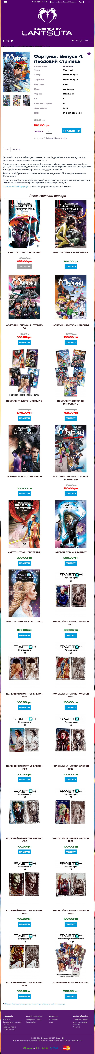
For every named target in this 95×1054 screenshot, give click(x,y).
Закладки (76, 1024)
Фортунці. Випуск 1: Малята (71, 325)
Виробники (53, 1019)
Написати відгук (60, 138)
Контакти (6, 1019)
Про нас (6, 1024)
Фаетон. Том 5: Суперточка (24, 621)
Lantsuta (22, 1004)
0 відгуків (49, 138)
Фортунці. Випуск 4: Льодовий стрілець (33, 46)
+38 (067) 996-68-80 (40, 2)
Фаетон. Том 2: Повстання (70, 252)
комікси (53, 1004)
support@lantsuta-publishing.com (63, 2)
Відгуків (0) (17, 149)
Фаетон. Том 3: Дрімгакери (24, 476)
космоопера (61, 1004)
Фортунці (40, 1004)
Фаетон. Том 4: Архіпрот (71, 552)
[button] (16, 72)
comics (28, 1004)
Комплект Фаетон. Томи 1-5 (24, 401)
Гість (82, 2)
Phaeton (8, 1004)
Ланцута (47, 1004)
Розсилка (76, 1027)
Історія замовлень (80, 1022)
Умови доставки (9, 1027)
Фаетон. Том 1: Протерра (24, 252)
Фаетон (34, 1004)
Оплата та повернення (12, 1022)
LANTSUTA (68, 66)
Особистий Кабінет (80, 1019)
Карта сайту (31, 1022)
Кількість (38, 131)
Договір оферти (9, 1029)
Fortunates (15, 1004)
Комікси (10, 46)
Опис (7, 149)
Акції (51, 1022)
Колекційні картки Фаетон (70, 982)
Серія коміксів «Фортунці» (15, 186)
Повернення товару (34, 1019)
